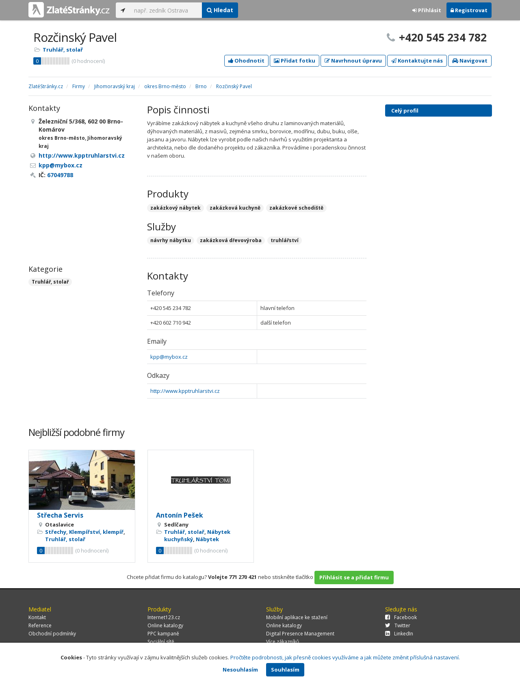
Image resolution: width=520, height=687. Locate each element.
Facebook (401, 617)
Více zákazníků (282, 641)
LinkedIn (399, 633)
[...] (166, 10)
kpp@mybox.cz (169, 356)
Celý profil (404, 110)
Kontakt (37, 617)
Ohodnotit (246, 60)
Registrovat (469, 10)
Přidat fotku (294, 60)
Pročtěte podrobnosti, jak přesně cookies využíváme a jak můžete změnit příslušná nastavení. (345, 657)
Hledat (220, 10)
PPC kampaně (163, 633)
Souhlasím (285, 669)
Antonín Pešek (179, 515)
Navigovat (470, 60)
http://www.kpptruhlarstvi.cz (185, 390)
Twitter (397, 625)
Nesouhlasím (240, 669)
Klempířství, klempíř (96, 531)
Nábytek (207, 539)
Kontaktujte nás (417, 60)
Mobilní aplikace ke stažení (296, 617)
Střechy (55, 531)
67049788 (60, 175)
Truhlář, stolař (63, 49)
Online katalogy (165, 625)
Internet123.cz (163, 617)
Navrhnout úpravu (353, 60)
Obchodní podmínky (52, 633)
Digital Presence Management (300, 633)
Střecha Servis (60, 515)
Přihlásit (426, 10)
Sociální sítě (160, 641)
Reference (40, 625)
